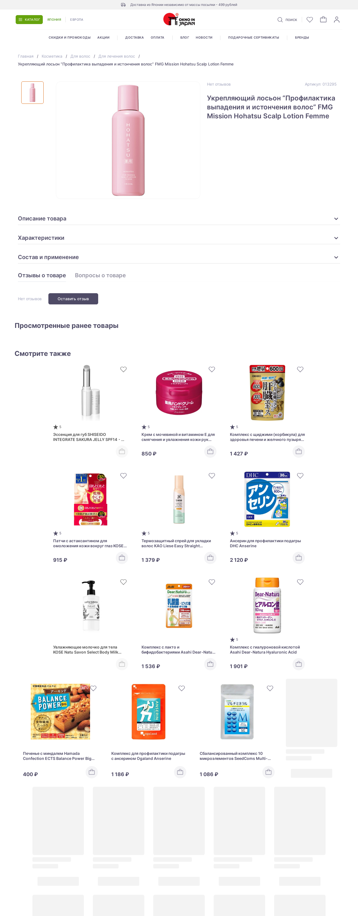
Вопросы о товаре (100, 276)
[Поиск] (287, 19)
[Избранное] (309, 19)
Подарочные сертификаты (253, 37)
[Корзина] (323, 19)
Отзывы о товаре (42, 276)
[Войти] (336, 19)
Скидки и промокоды (70, 37)
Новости (204, 37)
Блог (184, 37)
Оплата (157, 37)
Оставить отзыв (73, 298)
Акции (103, 37)
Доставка (134, 37)
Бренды (302, 37)
